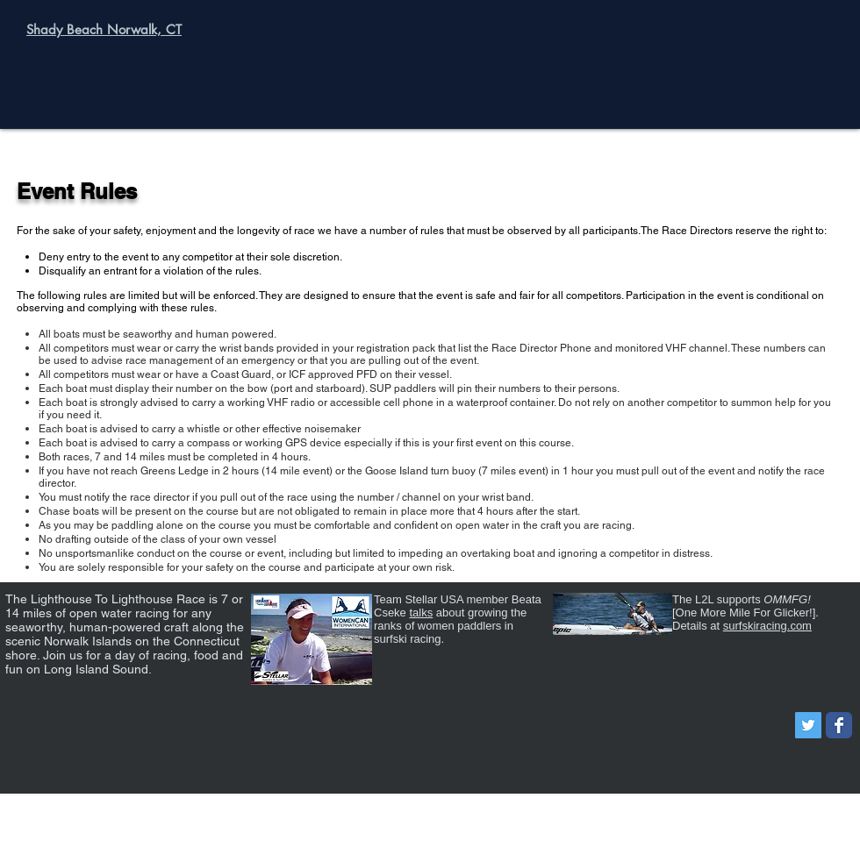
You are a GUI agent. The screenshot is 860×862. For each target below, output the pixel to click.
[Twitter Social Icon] (808, 725)
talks (421, 612)
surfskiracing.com (767, 625)
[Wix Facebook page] (839, 725)
